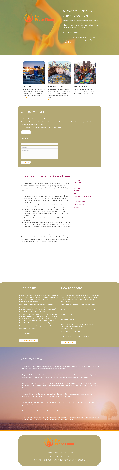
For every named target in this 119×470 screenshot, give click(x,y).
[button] (26, 162)
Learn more (51, 100)
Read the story (27, 98)
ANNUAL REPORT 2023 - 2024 (30, 334)
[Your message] (39, 154)
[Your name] (39, 144)
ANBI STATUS (67, 314)
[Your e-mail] (39, 147)
